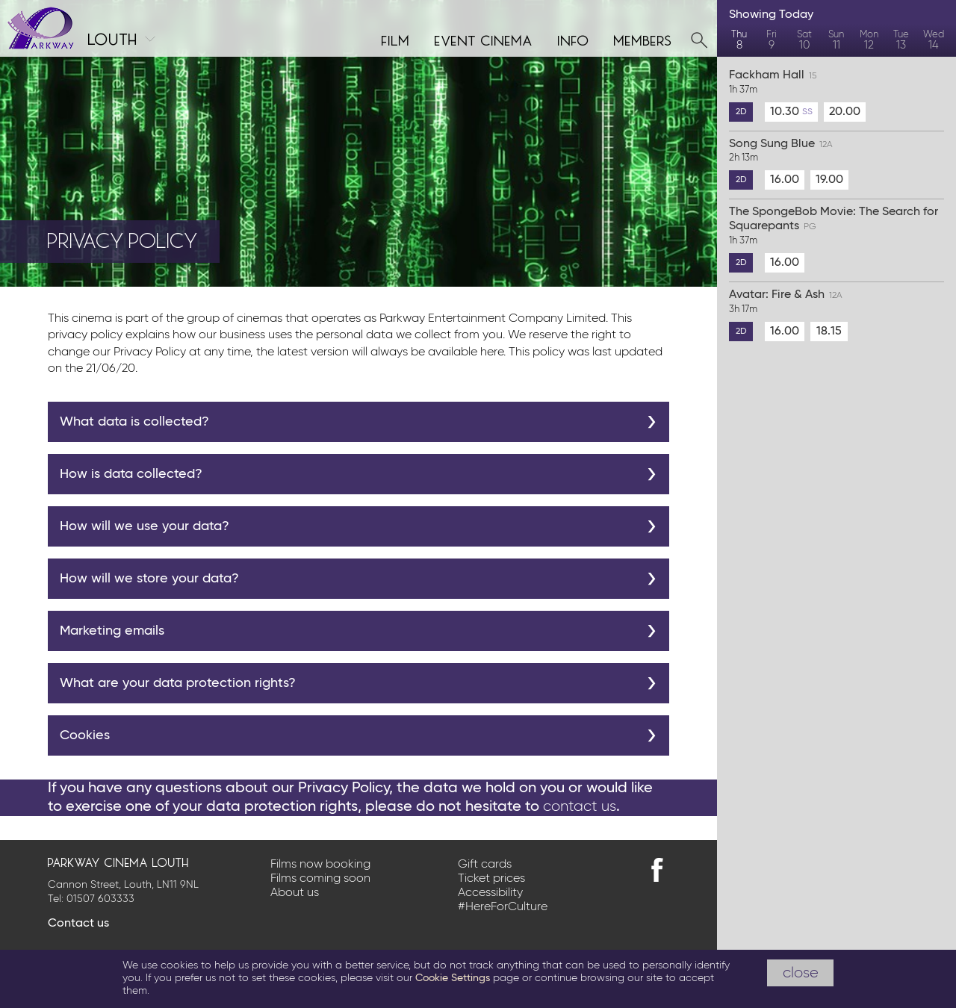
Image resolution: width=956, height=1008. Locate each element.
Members (643, 39)
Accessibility (490, 893)
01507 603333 (100, 899)
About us (294, 893)
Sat (804, 41)
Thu (739, 41)
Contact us (78, 924)
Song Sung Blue (836, 151)
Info (573, 39)
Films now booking (320, 865)
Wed (934, 41)
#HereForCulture (502, 907)
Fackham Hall (836, 82)
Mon (869, 41)
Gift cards (485, 865)
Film (396, 39)
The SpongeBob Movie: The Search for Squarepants (836, 226)
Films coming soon (320, 879)
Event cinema (484, 39)
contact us (579, 806)
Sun (836, 41)
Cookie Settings (452, 978)
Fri (771, 41)
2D (741, 112)
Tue (901, 41)
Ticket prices (491, 879)
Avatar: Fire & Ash (836, 302)
